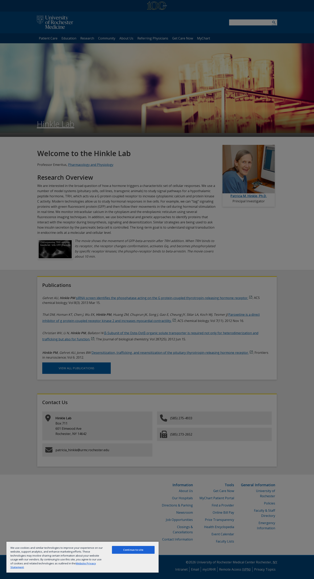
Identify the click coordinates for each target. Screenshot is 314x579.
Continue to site (133, 550)
